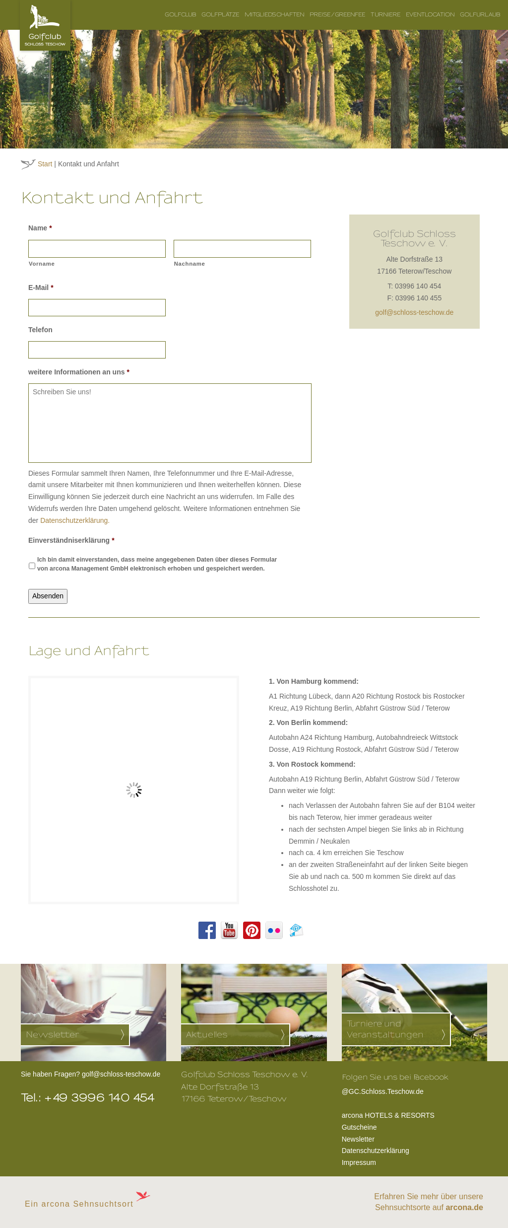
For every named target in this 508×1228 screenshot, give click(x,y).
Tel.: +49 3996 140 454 (88, 1097)
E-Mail (41, 287)
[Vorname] (97, 249)
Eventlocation (430, 14)
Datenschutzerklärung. (75, 520)
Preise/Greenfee (338, 14)
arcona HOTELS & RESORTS (388, 1115)
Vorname (42, 264)
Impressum (359, 1162)
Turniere (386, 14)
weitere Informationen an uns (78, 372)
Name (40, 228)
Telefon (40, 330)
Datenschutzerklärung (375, 1151)
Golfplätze (220, 14)
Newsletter (358, 1139)
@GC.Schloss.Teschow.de (395, 1090)
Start (45, 164)
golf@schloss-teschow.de (414, 312)
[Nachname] (242, 249)
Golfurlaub (480, 14)
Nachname (189, 264)
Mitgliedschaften (275, 14)
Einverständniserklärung (71, 540)
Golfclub (180, 14)
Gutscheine (359, 1127)
